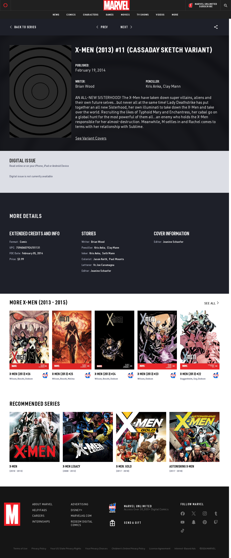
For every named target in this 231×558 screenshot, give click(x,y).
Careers (38, 515)
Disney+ (76, 510)
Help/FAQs (39, 510)
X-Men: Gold (124, 466)
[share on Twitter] (194, 514)
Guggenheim (186, 378)
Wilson (13, 378)
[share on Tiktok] (183, 531)
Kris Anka (153, 86)
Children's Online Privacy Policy (128, 548)
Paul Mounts (116, 259)
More (175, 14)
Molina (71, 378)
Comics (71, 14)
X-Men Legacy (71, 466)
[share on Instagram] (205, 514)
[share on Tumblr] (216, 514)
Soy (195, 378)
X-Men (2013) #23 (148, 374)
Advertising (79, 504)
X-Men (13, 466)
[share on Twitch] (216, 523)
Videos (160, 14)
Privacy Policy (39, 548)
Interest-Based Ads (185, 548)
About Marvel (42, 504)
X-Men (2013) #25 (62, 374)
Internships (41, 521)
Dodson (29, 378)
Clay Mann (172, 86)
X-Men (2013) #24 (105, 374)
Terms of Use (20, 548)
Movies (125, 14)
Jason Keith (100, 259)
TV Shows (143, 14)
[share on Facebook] (183, 514)
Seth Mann (108, 253)
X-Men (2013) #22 (190, 374)
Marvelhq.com (81, 515)
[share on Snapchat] (194, 523)
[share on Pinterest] (205, 523)
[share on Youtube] (183, 523)
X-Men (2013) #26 (19, 374)
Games (110, 14)
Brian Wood (84, 86)
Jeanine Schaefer (101, 270)
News (56, 14)
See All (211, 303)
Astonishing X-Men (181, 466)
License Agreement (159, 548)
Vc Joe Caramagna (103, 265)
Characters (91, 14)
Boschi (21, 378)
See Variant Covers (90, 138)
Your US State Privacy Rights (65, 548)
